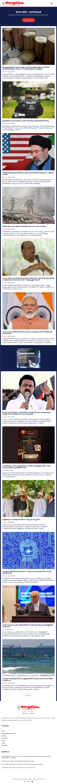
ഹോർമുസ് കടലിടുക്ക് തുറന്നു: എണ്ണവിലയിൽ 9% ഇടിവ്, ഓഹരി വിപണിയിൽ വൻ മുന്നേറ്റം (27, 679)
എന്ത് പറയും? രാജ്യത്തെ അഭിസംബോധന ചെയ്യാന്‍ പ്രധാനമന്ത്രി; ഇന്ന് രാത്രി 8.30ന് (27, 333)
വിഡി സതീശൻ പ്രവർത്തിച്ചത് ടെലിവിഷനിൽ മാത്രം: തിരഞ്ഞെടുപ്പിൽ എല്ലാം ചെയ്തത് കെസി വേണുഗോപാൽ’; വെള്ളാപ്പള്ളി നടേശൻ (28, 279)
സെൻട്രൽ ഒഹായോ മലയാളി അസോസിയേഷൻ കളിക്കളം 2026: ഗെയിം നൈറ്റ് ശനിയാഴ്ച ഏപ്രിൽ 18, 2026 (26, 467)
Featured (4, 71)
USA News (4, 576)
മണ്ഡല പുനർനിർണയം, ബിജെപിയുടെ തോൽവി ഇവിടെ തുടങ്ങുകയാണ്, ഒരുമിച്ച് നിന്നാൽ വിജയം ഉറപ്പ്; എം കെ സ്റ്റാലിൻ (26, 413)
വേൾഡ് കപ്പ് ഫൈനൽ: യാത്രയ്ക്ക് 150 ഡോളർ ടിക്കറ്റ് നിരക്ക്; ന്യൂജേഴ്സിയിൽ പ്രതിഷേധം (27, 626)
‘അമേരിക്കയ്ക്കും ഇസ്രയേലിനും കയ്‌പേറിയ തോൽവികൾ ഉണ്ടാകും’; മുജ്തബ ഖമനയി (28, 173)
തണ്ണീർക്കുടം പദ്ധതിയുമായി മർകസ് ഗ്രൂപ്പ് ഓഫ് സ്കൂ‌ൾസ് (21, 519)
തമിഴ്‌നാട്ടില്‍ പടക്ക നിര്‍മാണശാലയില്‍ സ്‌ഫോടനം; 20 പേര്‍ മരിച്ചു (24, 226)
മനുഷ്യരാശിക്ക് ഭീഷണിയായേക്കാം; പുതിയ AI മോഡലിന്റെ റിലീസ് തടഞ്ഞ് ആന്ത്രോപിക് (26, 572)
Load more (28, 695)
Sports (4, 470)
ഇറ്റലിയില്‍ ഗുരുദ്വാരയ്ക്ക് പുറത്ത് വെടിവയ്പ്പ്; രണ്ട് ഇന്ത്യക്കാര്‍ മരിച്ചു (25, 121)
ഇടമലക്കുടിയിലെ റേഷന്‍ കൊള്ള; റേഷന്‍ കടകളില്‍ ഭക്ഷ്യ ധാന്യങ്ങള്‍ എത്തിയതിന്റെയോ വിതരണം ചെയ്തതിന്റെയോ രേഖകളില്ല (25, 68)
